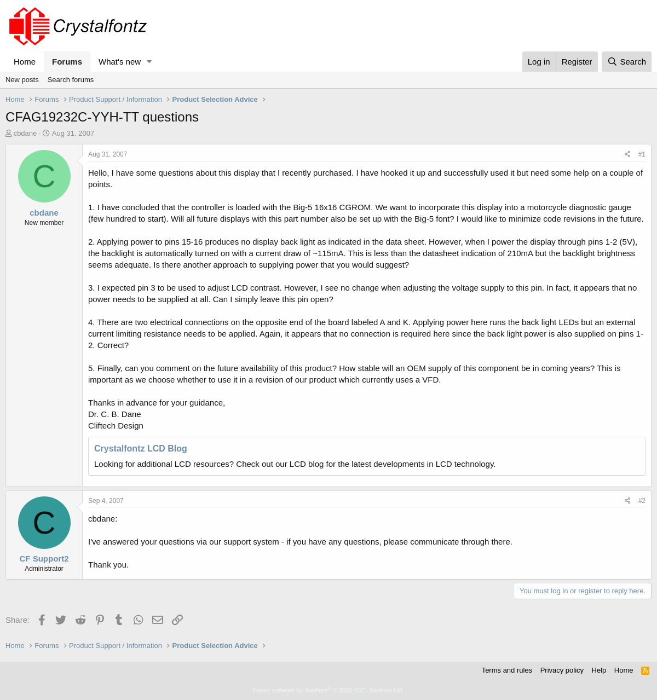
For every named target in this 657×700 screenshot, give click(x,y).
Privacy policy (562, 670)
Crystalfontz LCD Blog (140, 448)
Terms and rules (507, 670)
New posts (22, 80)
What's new (120, 61)
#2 (642, 501)
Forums (67, 61)
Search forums (71, 80)
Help (599, 670)
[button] (149, 61)
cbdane (25, 133)
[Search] (627, 61)
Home (25, 61)
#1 (642, 154)
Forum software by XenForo (328, 690)
